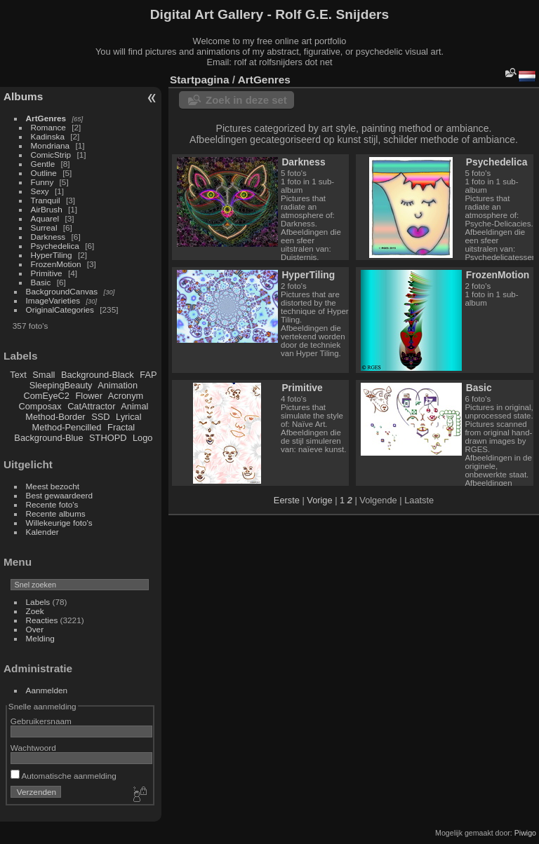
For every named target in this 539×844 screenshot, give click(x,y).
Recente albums (56, 513)
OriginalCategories (60, 309)
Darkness (48, 236)
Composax (39, 406)
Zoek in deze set (246, 100)
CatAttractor (91, 406)
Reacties (42, 620)
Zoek (35, 610)
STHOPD (107, 438)
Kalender (42, 531)
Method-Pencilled (67, 427)
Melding (40, 638)
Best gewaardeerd (59, 495)
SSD (100, 416)
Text (18, 374)
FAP (148, 374)
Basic (41, 282)
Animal (134, 406)
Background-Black (97, 374)
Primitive (46, 273)
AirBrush (46, 209)
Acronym (126, 395)
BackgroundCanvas (62, 291)
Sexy (40, 191)
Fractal (121, 427)
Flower (89, 395)
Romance (48, 127)
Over (35, 629)
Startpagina (199, 80)
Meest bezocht (53, 486)
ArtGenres (46, 118)
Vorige (319, 500)
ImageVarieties (53, 300)
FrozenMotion (56, 263)
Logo (142, 438)
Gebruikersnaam (41, 721)
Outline (44, 172)
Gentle (43, 163)
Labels (38, 601)
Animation (118, 385)
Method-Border (55, 416)
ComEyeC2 (46, 395)
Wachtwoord (33, 747)
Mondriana (50, 145)
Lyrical (129, 416)
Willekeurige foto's (59, 522)
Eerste (287, 500)
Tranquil (45, 200)
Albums (23, 96)
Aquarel (45, 218)
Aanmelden (47, 690)
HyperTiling (51, 254)
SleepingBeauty (61, 385)
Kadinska (48, 136)
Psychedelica (55, 245)
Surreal (44, 227)
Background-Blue (48, 438)
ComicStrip (51, 154)
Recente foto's (52, 504)
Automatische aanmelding (64, 775)
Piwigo (525, 833)
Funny (42, 181)
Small (43, 374)
